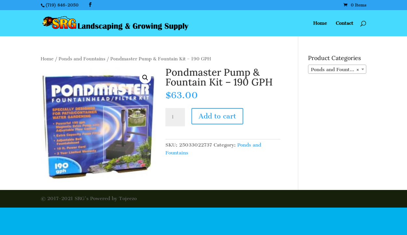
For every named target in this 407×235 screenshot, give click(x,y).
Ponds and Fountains (82, 59)
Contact (344, 23)
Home (320, 23)
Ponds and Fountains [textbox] (335, 69)
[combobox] (337, 69)
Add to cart (217, 116)
